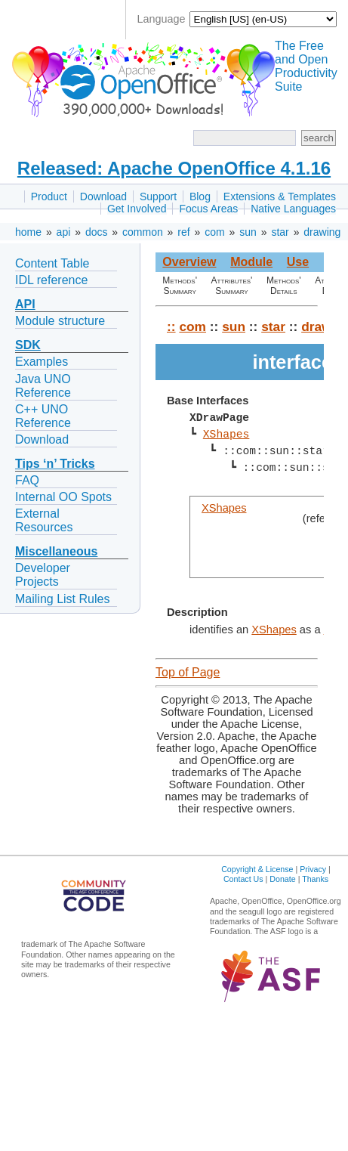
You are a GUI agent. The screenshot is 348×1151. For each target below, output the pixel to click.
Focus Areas (208, 209)
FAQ (27, 480)
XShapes (226, 434)
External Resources (43, 520)
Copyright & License (257, 869)
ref (183, 232)
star (279, 232)
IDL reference (51, 280)
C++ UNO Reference (43, 416)
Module (251, 261)
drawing (321, 232)
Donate (282, 878)
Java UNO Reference (43, 386)
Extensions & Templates (279, 196)
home (28, 232)
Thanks (315, 878)
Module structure (60, 320)
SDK (28, 345)
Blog (200, 196)
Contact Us (243, 878)
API (25, 304)
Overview (189, 261)
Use (298, 261)
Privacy (313, 869)
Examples (41, 361)
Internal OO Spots (63, 496)
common (142, 232)
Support (158, 196)
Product (49, 196)
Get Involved (137, 209)
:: (171, 326)
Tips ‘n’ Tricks (55, 463)
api (64, 232)
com (214, 232)
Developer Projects (42, 575)
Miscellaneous (56, 551)
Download (103, 196)
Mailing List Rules (62, 599)
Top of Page (188, 672)
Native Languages (293, 209)
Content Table (52, 263)
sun (248, 232)
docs (96, 232)
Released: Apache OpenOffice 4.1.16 (174, 168)
